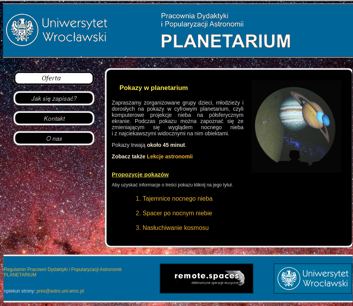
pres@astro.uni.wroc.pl (60, 291)
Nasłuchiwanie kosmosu (176, 228)
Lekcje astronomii (170, 156)
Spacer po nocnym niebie (177, 213)
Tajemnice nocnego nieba (177, 198)
